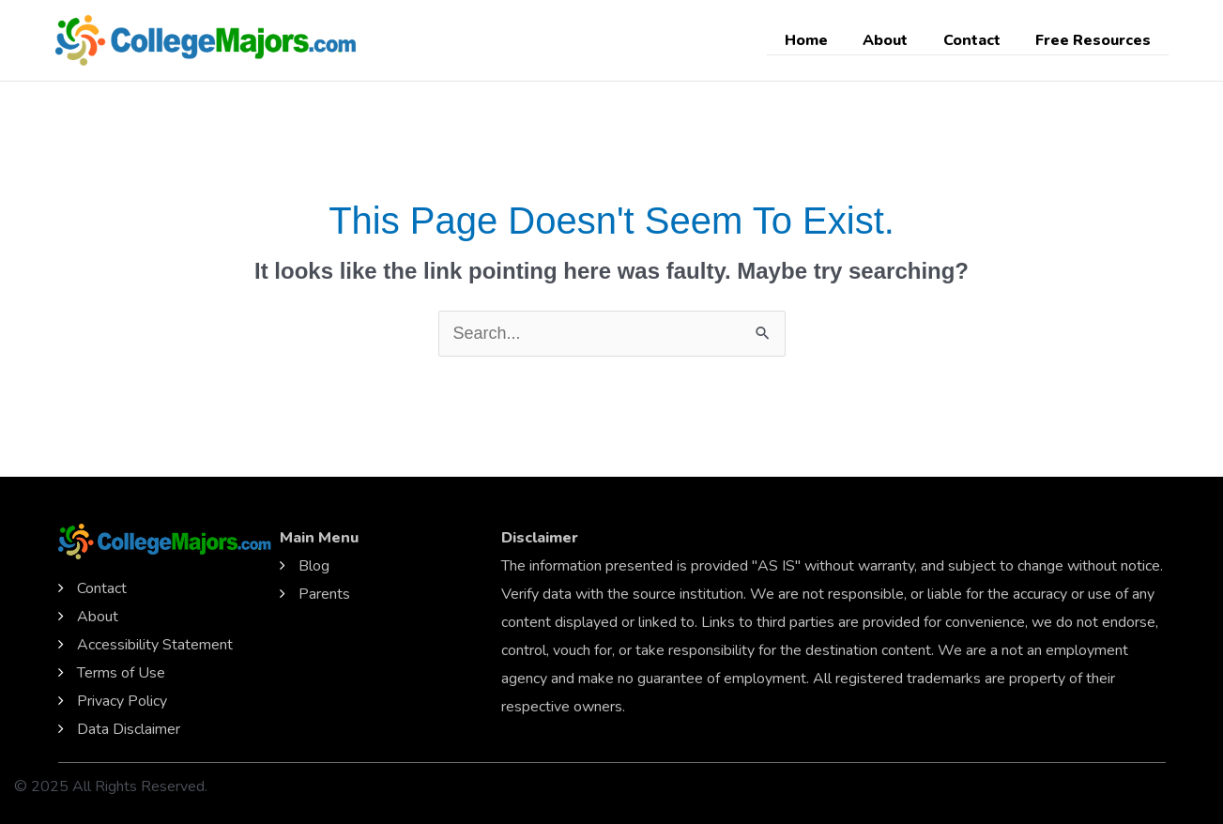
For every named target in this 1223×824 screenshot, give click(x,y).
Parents (324, 594)
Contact (979, 40)
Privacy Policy (122, 701)
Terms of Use (121, 673)
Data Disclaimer (128, 729)
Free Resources (1096, 40)
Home (824, 40)
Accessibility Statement (155, 644)
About (898, 40)
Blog (313, 566)
